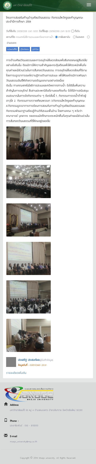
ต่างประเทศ (11, 43)
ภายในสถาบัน (64, 37)
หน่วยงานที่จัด (12, 49)
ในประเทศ (80, 37)
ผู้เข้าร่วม (35, 49)
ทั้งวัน (77, 31)
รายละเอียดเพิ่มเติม (16, 372)
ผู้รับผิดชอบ (24, 49)
